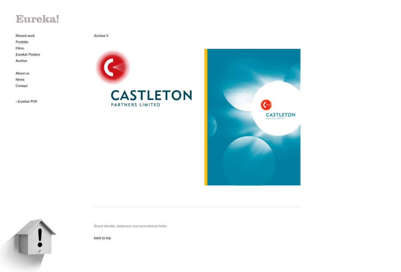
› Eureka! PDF (27, 101)
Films (20, 48)
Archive (21, 61)
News (20, 79)
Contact (22, 86)
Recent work (25, 36)
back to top (102, 238)
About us (22, 73)
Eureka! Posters (28, 54)
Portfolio (22, 42)
